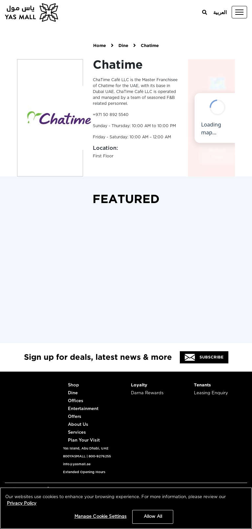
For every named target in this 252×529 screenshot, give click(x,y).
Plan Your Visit (84, 440)
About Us (78, 425)
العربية (220, 12)
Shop (73, 385)
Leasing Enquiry (211, 393)
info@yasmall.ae (77, 464)
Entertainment (83, 409)
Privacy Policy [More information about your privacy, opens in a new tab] (21, 503)
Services (77, 432)
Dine (123, 46)
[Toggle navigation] (239, 12)
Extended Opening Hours (84, 472)
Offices (75, 401)
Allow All (153, 517)
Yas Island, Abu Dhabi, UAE (86, 448)
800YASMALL (74, 456)
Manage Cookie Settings (100, 517)
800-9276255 (100, 456)
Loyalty (139, 385)
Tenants (202, 385)
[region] (126, 508)
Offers (74, 417)
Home (99, 46)
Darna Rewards (147, 393)
